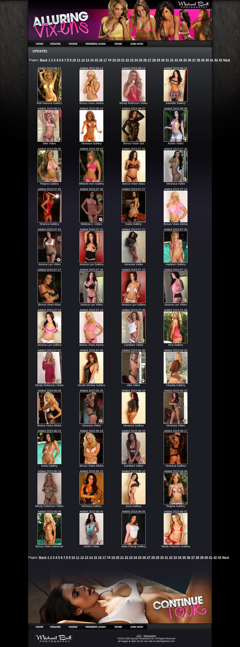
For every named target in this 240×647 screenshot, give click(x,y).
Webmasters (150, 636)
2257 (139, 636)
